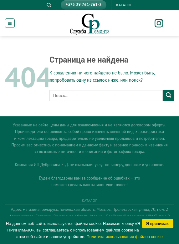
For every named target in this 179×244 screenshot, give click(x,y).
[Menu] (9, 23)
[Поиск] (49, 5)
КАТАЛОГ (124, 5)
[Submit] (168, 95)
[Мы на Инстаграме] (163, 24)
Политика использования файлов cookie (124, 236)
